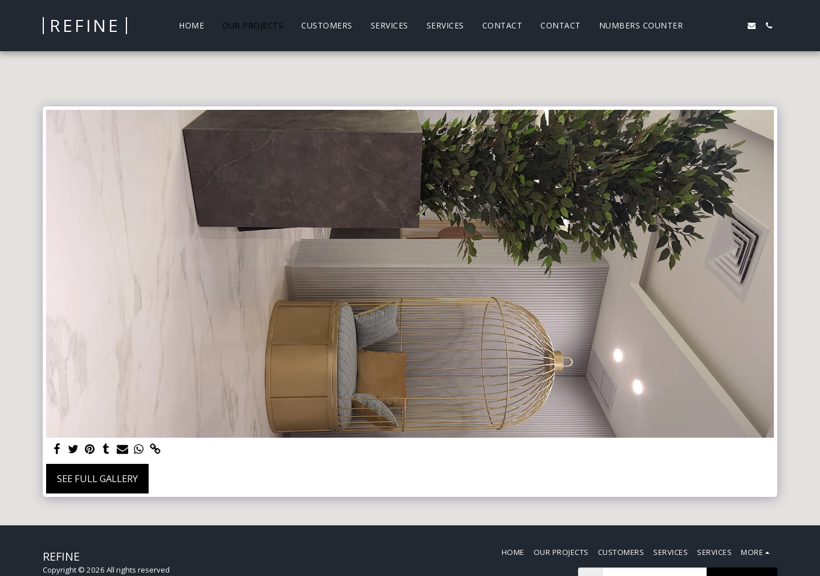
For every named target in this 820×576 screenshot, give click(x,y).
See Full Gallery (97, 478)
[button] (700, 26)
